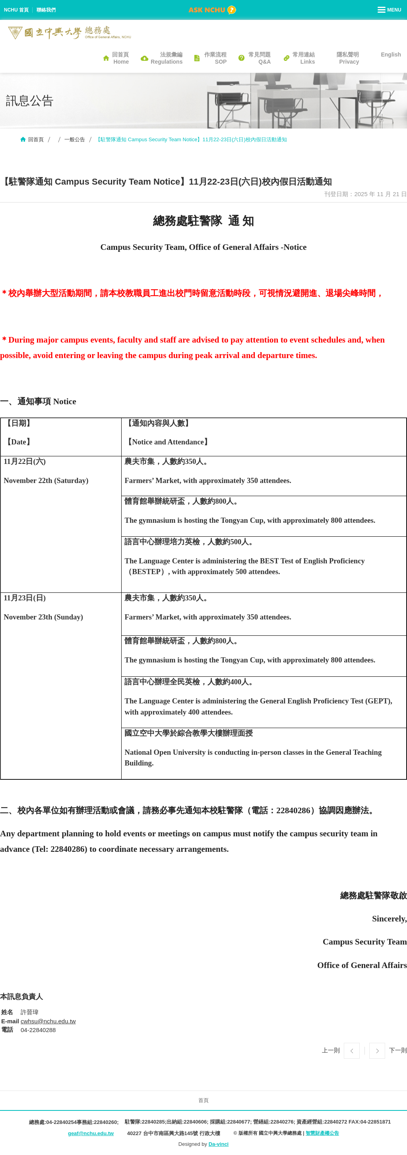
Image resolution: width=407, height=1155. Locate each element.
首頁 (203, 1100)
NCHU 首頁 (16, 10)
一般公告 (74, 139)
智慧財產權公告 (322, 1133)
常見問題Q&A (259, 58)
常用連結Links (304, 58)
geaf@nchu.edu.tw (91, 1133)
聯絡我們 (46, 10)
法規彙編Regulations (166, 58)
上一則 (331, 1050)
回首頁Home (120, 58)
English (391, 54)
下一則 (398, 1050)
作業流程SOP (215, 58)
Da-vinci (219, 1144)
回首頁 (36, 139)
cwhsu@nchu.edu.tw (48, 1021)
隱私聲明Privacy (348, 58)
